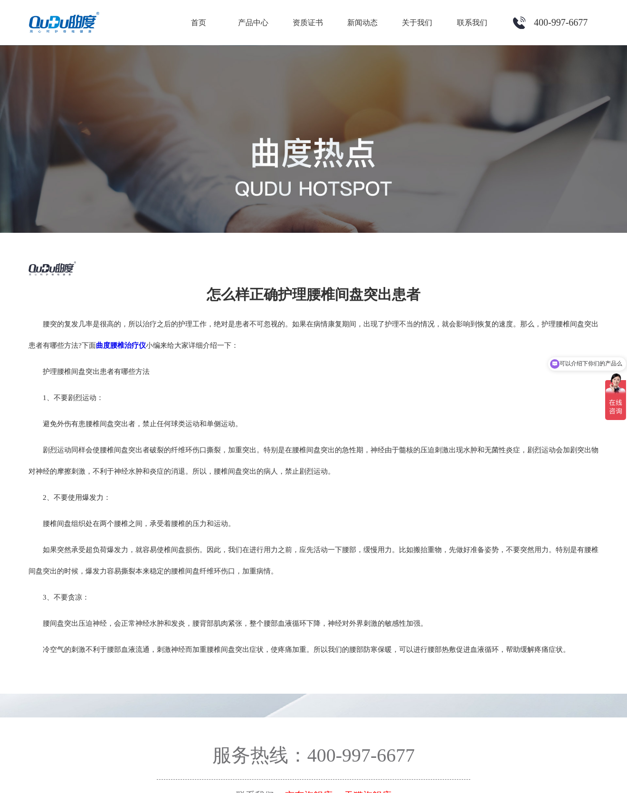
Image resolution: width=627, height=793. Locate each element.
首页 (198, 23)
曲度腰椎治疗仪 (121, 345)
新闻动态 (362, 23)
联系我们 (472, 23)
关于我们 (417, 23)
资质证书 (308, 23)
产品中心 (253, 23)
